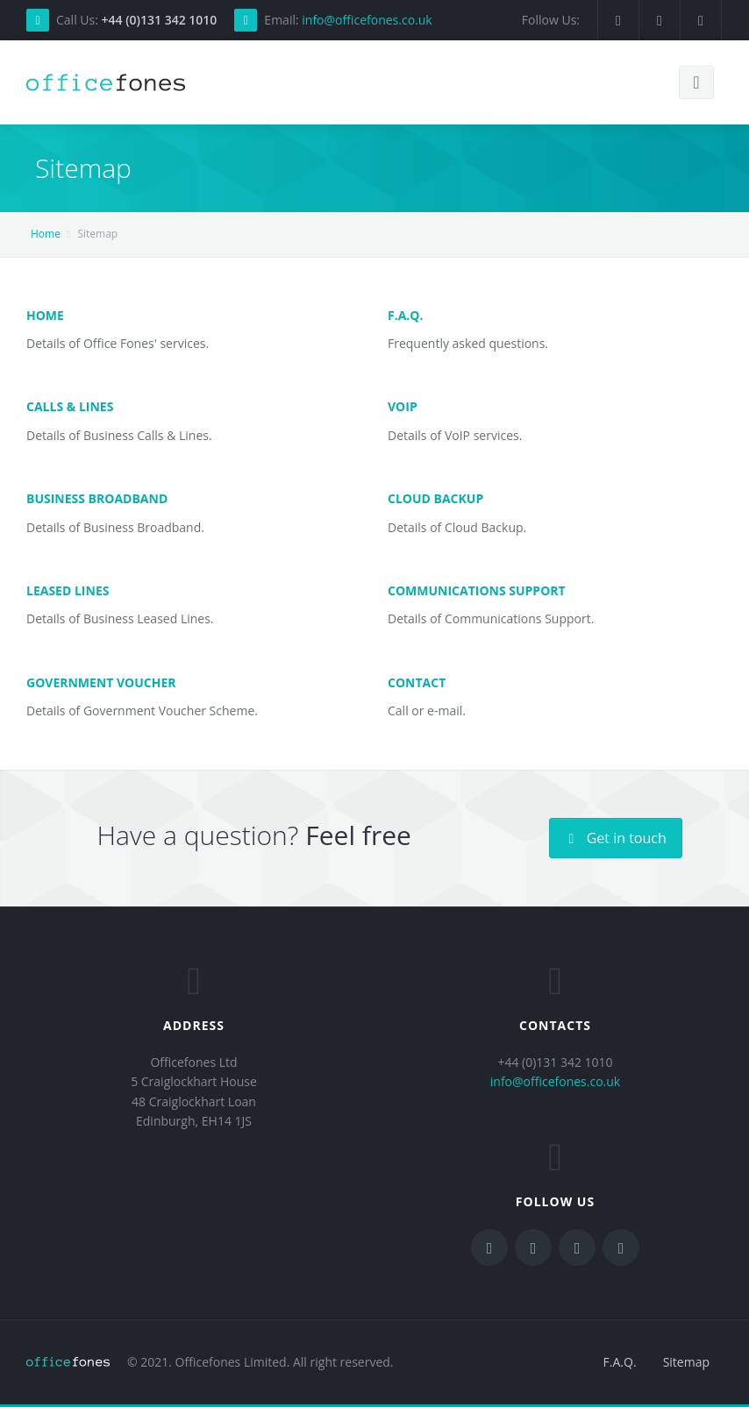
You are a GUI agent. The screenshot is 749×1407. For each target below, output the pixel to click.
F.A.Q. (405, 315)
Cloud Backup (435, 498)
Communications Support (477, 590)
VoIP (402, 406)
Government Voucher (101, 682)
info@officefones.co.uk (367, 19)
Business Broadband (97, 498)
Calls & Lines (69, 406)
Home (46, 233)
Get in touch (616, 838)
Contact (417, 682)
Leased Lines (67, 590)
